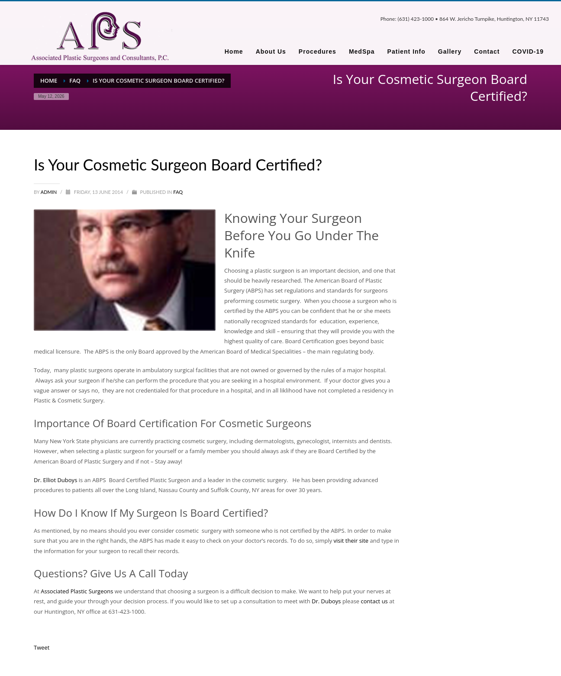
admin (49, 192)
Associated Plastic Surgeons (78, 591)
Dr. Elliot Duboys (56, 480)
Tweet (41, 647)
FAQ (178, 192)
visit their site (351, 540)
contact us (374, 601)
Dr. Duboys (327, 601)
